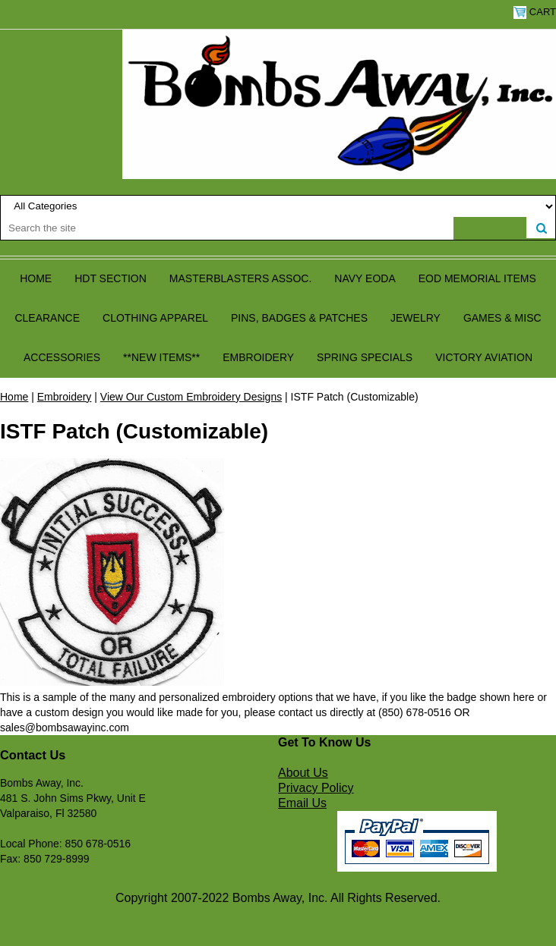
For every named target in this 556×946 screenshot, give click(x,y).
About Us (303, 772)
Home (36, 278)
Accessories (62, 357)
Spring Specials (364, 357)
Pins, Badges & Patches (299, 318)
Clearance (47, 318)
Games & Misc (502, 318)
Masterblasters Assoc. (240, 278)
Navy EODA (364, 278)
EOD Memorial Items (477, 278)
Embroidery (258, 357)
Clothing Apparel (155, 318)
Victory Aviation (483, 357)
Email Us (302, 803)
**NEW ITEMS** (161, 357)
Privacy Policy (316, 787)
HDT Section (110, 278)
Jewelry (415, 318)
